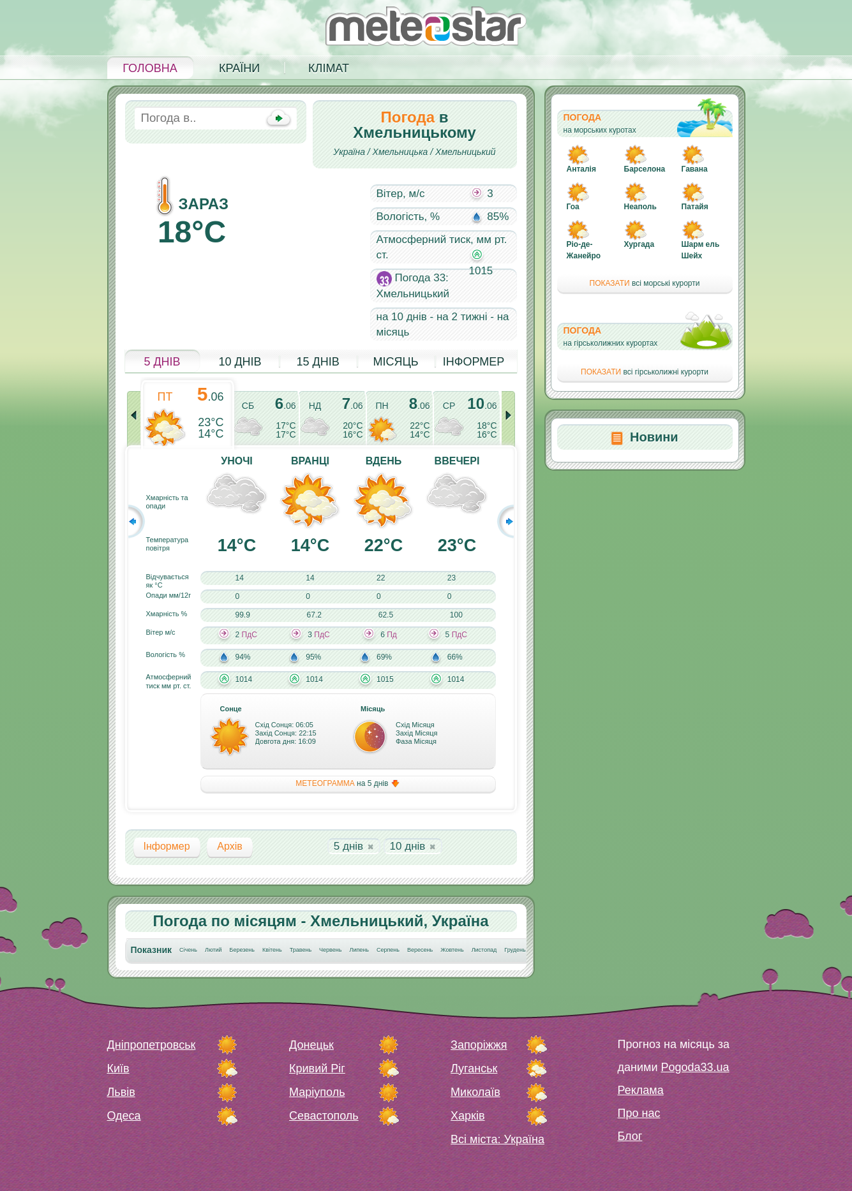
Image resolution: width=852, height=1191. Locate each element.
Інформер (474, 361)
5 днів (162, 361)
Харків (467, 1115)
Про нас (639, 1113)
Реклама (641, 1090)
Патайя (695, 206)
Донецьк (311, 1045)
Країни (239, 68)
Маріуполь (317, 1092)
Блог (630, 1136)
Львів (121, 1092)
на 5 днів (347, 783)
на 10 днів (402, 317)
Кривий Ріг (317, 1068)
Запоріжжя (479, 1045)
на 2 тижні (462, 317)
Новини (654, 437)
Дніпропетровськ (151, 1045)
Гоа (573, 206)
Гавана (695, 169)
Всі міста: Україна (497, 1139)
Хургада (639, 244)
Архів (229, 846)
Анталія (581, 169)
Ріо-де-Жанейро (584, 250)
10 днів (239, 361)
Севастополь (324, 1115)
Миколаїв (475, 1092)
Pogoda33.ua (695, 1067)
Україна (349, 152)
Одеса (124, 1115)
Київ (118, 1068)
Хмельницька (400, 152)
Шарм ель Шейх (701, 250)
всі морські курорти (645, 283)
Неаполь (640, 206)
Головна (150, 68)
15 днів (317, 361)
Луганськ (474, 1068)
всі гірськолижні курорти (644, 371)
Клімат (328, 68)
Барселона (645, 169)
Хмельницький (465, 152)
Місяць (395, 361)
